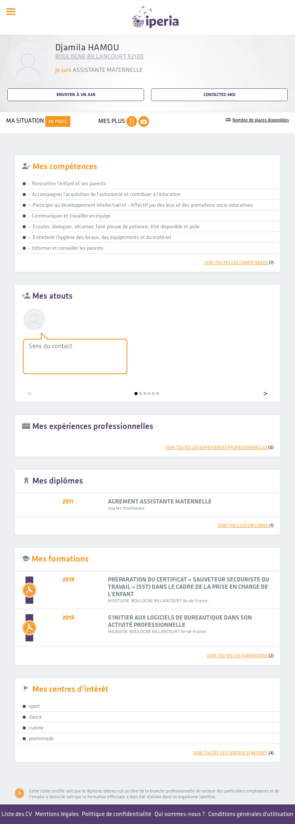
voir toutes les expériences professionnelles (219, 447)
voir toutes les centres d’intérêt (233, 753)
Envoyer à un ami (75, 95)
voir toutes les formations (240, 656)
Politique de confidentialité (116, 814)
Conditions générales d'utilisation (250, 814)
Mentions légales (57, 814)
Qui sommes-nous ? (179, 814)
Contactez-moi (219, 95)
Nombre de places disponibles (260, 120)
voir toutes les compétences (239, 263)
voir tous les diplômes (246, 525)
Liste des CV (17, 814)
